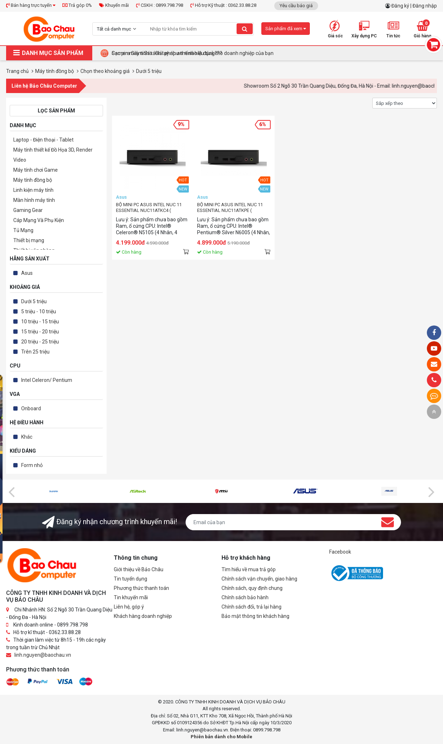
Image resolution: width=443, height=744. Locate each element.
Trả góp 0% (77, 5)
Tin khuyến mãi (131, 597)
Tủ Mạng (23, 230)
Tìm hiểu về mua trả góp (249, 569)
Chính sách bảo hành (245, 597)
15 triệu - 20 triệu (40, 331)
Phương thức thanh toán (141, 588)
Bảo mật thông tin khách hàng (255, 616)
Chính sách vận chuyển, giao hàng (259, 579)
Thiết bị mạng (28, 240)
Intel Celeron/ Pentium (46, 380)
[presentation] (11, 491)
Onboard (31, 408)
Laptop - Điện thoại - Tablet (43, 140)
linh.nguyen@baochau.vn (42, 655)
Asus (27, 273)
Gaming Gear (28, 210)
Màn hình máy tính (34, 200)
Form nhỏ (32, 465)
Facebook (340, 552)
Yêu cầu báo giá (296, 5)
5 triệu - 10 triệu (38, 311)
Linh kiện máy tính (33, 190)
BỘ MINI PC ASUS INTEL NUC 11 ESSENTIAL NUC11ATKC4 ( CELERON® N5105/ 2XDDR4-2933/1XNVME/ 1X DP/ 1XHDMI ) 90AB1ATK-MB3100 (149, 207)
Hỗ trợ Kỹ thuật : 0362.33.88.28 (223, 5)
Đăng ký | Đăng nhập (414, 6)
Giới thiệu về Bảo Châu (138, 569)
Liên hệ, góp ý (129, 607)
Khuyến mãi (114, 5)
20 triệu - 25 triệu (40, 342)
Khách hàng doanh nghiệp (143, 616)
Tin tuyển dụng (130, 579)
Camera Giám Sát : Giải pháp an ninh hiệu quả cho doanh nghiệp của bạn (193, 53)
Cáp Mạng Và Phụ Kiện (38, 220)
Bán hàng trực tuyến (30, 5)
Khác (26, 437)
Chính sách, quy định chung (252, 588)
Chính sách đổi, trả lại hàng (251, 607)
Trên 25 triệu (35, 352)
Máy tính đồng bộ (32, 180)
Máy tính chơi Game (35, 170)
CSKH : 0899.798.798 (159, 5)
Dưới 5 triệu (34, 301)
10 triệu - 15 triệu (40, 321)
